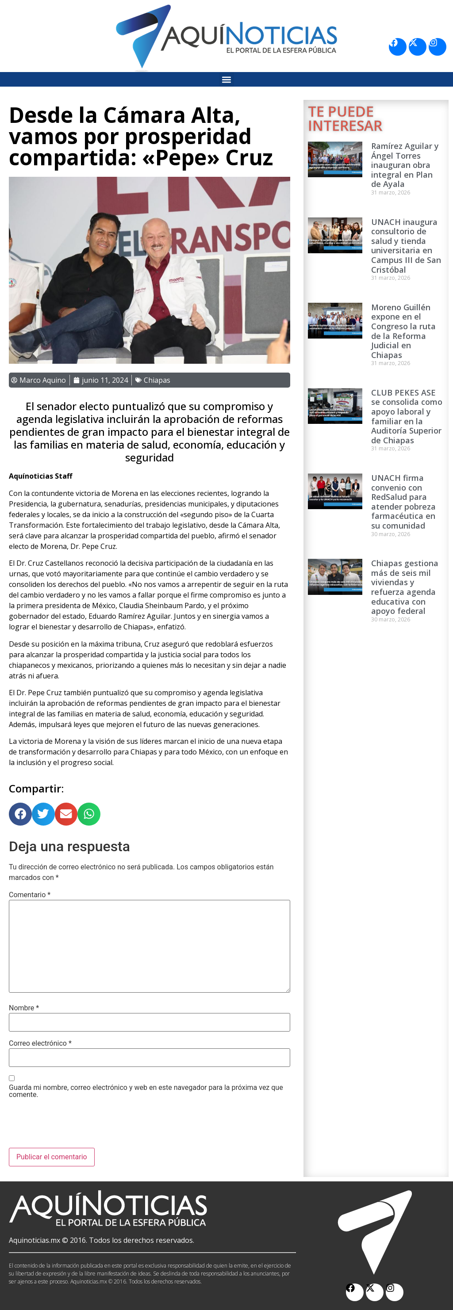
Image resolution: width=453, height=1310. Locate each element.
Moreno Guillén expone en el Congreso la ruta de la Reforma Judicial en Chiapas (403, 331)
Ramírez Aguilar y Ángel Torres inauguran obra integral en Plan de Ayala (405, 165)
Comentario (29, 895)
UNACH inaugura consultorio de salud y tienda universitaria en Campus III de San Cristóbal (406, 246)
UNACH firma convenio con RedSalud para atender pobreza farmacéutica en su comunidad (403, 501)
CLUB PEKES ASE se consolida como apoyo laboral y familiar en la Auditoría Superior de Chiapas (406, 416)
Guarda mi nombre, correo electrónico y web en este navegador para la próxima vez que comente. (146, 1091)
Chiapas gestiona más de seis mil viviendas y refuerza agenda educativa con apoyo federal (404, 587)
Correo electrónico (40, 1043)
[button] (226, 79)
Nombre (24, 1008)
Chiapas (157, 380)
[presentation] (76, 1126)
